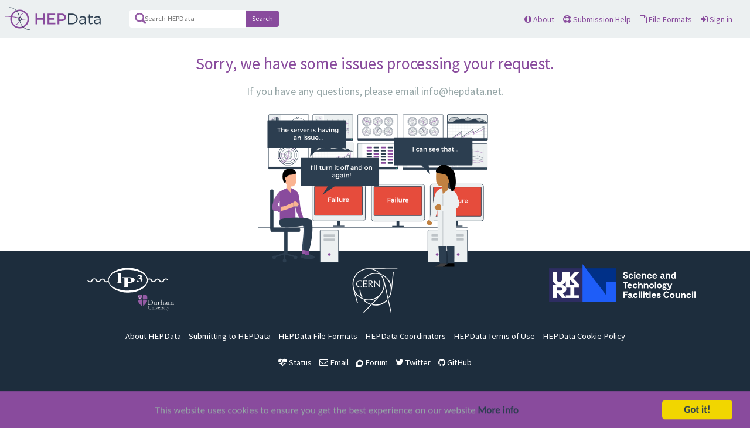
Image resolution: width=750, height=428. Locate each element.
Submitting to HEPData (230, 336)
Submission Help (597, 19)
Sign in (716, 19)
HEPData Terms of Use (494, 336)
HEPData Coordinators (405, 336)
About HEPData (153, 336)
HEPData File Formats (317, 336)
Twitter (413, 362)
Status (295, 362)
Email (334, 362)
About (539, 19)
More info (498, 411)
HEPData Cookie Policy (584, 336)
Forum (372, 362)
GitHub (455, 362)
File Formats (666, 19)
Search (262, 18)
